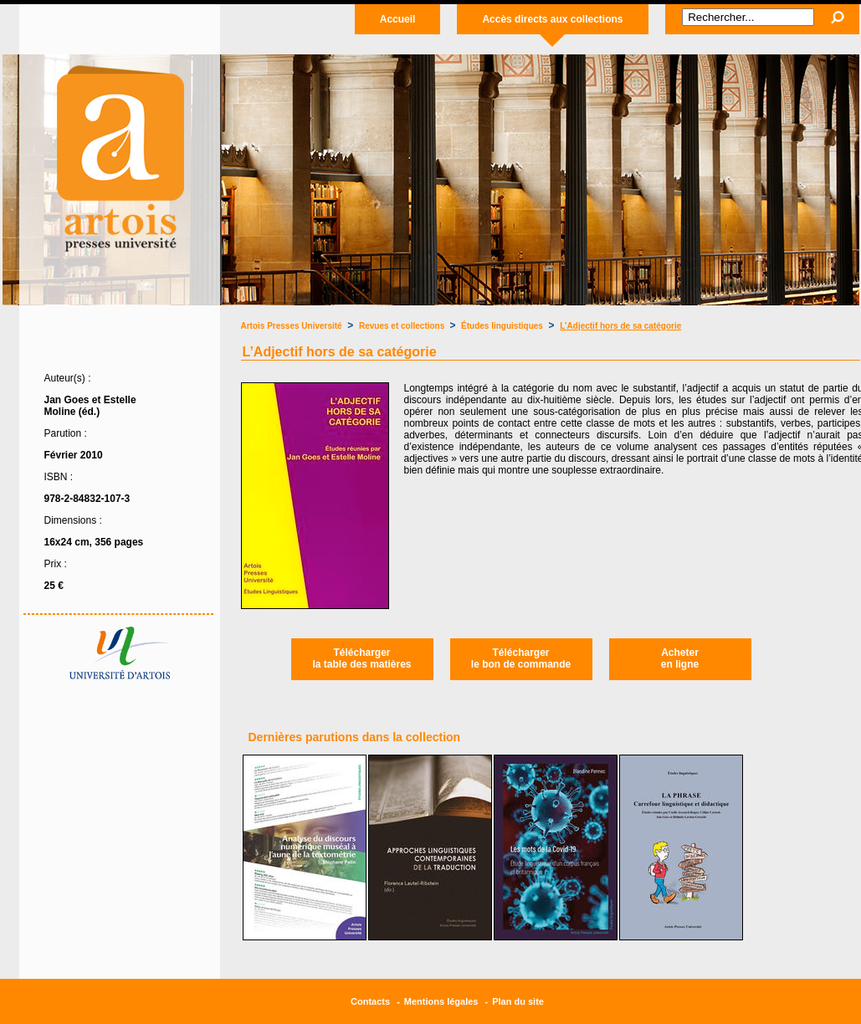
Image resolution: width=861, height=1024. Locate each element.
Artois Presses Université (291, 325)
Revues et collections (403, 325)
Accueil (398, 19)
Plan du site (518, 1001)
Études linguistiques (502, 325)
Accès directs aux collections (552, 19)
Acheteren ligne (680, 658)
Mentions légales (441, 1001)
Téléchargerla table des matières (361, 658)
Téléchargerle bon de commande (521, 658)
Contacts (370, 1001)
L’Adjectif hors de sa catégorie (620, 325)
